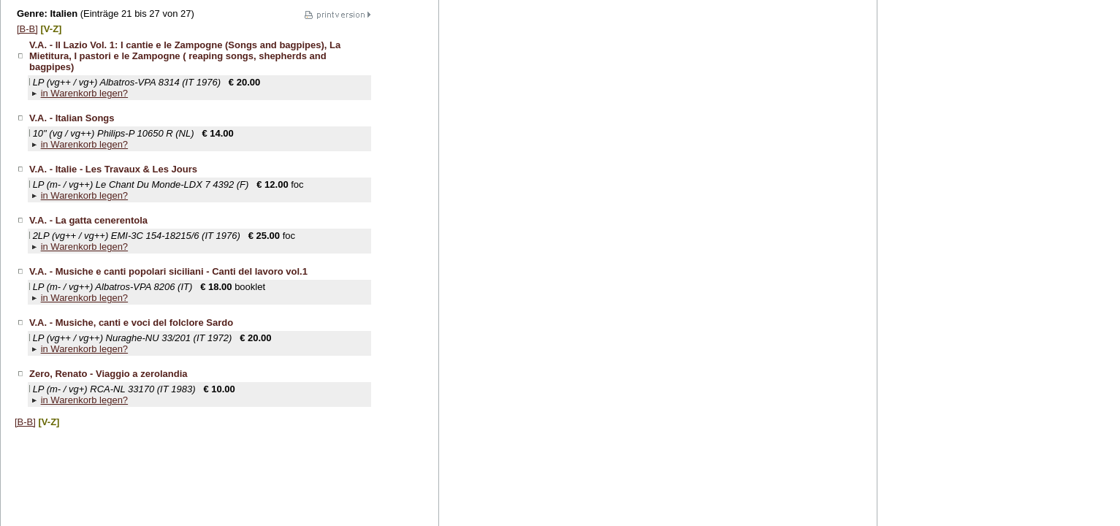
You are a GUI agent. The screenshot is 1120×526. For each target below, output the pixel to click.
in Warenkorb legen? (84, 93)
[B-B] (27, 28)
